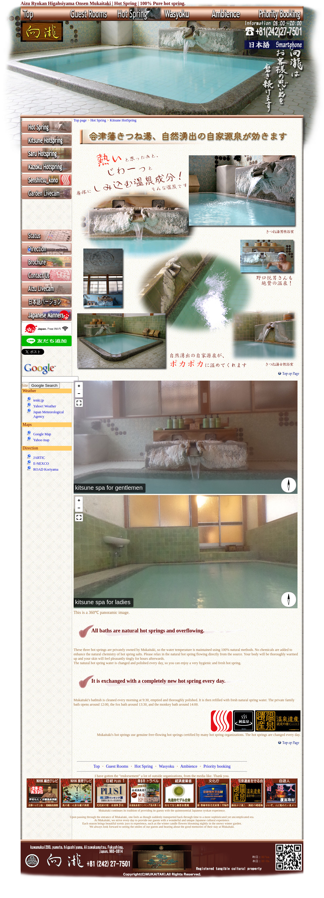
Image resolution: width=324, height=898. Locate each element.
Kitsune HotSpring (123, 120)
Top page (80, 120)
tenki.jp (38, 400)
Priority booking (217, 766)
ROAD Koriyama (45, 469)
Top (97, 766)
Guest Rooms (117, 766)
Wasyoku (167, 766)
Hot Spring (98, 120)
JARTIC (39, 458)
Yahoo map (41, 440)
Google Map (42, 434)
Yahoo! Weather (44, 406)
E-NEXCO (41, 464)
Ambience (189, 766)
